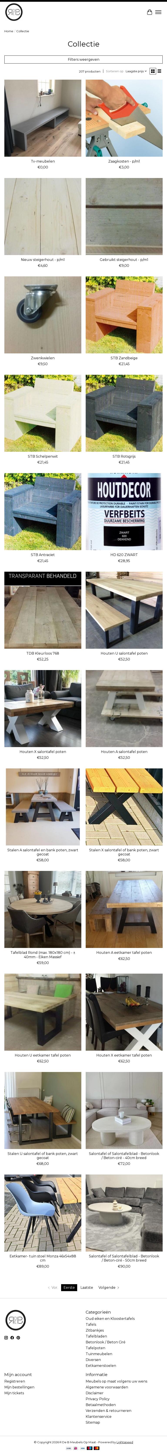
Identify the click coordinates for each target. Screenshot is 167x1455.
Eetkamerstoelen (101, 1366)
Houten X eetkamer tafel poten (124, 1055)
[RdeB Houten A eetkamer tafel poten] (124, 909)
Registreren (14, 1381)
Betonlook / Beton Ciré (105, 1342)
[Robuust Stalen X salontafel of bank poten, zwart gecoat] (124, 806)
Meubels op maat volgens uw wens (116, 1381)
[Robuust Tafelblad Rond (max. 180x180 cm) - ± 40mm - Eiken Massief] (42, 909)
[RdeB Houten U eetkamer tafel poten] (42, 1012)
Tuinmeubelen (99, 1354)
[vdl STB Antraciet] (42, 511)
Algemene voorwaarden (107, 1387)
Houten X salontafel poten (43, 752)
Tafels (91, 1324)
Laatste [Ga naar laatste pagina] (86, 1287)
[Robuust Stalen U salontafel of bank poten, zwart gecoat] (42, 1110)
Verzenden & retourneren (108, 1411)
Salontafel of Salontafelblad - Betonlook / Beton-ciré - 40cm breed (124, 1156)
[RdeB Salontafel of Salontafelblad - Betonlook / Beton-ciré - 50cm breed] (124, 1213)
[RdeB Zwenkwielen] (42, 314)
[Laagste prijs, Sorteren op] (136, 71)
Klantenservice (99, 1417)
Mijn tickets (14, 1393)
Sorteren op (115, 71)
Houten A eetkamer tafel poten (124, 953)
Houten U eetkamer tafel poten (43, 1055)
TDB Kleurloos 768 (42, 653)
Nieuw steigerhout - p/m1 (43, 260)
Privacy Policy (98, 1399)
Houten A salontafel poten (124, 752)
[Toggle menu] (158, 12)
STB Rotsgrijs (124, 456)
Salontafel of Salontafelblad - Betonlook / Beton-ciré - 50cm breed (124, 1258)
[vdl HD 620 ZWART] (124, 511)
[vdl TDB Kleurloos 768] (42, 610)
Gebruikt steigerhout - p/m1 (124, 260)
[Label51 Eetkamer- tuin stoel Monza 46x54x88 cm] (42, 1213)
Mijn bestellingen (19, 1387)
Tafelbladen (96, 1336)
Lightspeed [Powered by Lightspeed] (125, 1442)
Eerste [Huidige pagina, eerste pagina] (69, 1287)
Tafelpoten (95, 1348)
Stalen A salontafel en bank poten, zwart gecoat (42, 852)
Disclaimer (95, 1393)
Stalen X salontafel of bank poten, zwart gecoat (124, 852)
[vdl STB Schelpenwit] (42, 413)
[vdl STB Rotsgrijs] (124, 413)
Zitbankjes (95, 1330)
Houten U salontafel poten (124, 653)
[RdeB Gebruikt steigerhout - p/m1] (124, 216)
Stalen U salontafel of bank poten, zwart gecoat (43, 1156)
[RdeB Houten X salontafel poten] (42, 708)
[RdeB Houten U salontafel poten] (124, 610)
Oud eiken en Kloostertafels (110, 1319)
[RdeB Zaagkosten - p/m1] (124, 118)
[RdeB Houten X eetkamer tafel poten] (124, 1012)
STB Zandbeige (124, 358)
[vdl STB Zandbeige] (124, 314)
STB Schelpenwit (43, 456)
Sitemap (93, 1422)
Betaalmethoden (101, 1405)
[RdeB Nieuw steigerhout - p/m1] (42, 216)
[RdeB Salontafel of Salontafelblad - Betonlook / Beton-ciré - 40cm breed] (124, 1110)
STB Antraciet (43, 555)
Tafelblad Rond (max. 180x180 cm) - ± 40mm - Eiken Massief (42, 955)
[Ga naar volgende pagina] (109, 1287)
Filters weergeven (83, 59)
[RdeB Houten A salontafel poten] (124, 708)
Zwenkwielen (43, 358)
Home (8, 31)
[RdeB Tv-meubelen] (42, 118)
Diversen (93, 1360)
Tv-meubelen (43, 161)
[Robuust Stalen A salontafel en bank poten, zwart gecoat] (42, 806)
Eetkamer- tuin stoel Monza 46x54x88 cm (43, 1258)
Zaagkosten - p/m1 (124, 161)
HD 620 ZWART (124, 555)
